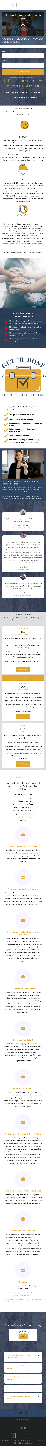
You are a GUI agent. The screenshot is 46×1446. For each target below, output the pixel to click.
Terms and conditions (23, 1423)
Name (4, 51)
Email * (4, 61)
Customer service (23, 1419)
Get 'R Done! (23, 669)
